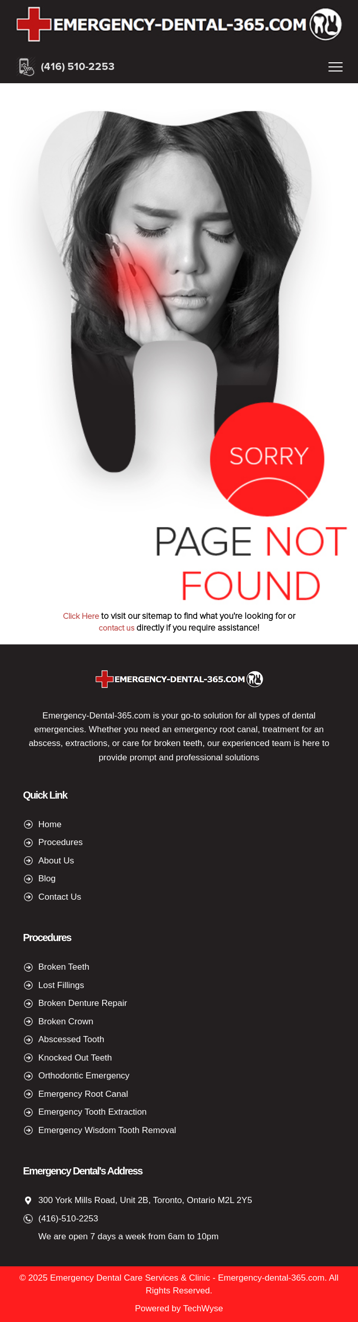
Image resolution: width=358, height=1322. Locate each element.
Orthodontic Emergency (84, 1075)
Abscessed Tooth (71, 1039)
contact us (116, 628)
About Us (56, 861)
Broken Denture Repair (82, 1003)
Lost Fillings (61, 985)
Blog (47, 878)
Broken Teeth (63, 967)
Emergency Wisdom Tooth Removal (107, 1130)
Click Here (81, 616)
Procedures (60, 842)
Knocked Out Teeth (75, 1058)
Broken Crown (65, 1021)
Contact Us (59, 897)
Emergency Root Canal (83, 1094)
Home (49, 824)
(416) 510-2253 (77, 66)
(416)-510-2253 (68, 1218)
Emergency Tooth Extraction (92, 1112)
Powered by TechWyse (179, 1308)
